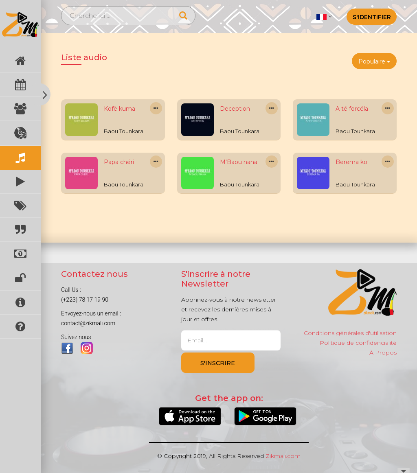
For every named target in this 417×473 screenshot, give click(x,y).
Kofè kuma (119, 108)
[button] (323, 16)
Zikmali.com (283, 456)
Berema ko (351, 162)
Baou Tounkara (123, 131)
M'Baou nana (238, 162)
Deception (235, 108)
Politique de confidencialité (358, 342)
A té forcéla (352, 108)
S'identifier (372, 17)
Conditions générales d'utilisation (350, 333)
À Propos (383, 352)
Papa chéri (119, 162)
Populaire (374, 61)
